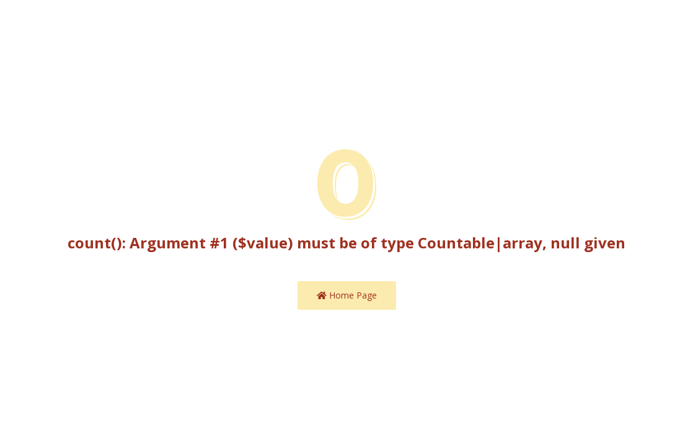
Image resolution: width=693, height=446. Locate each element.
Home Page (347, 295)
